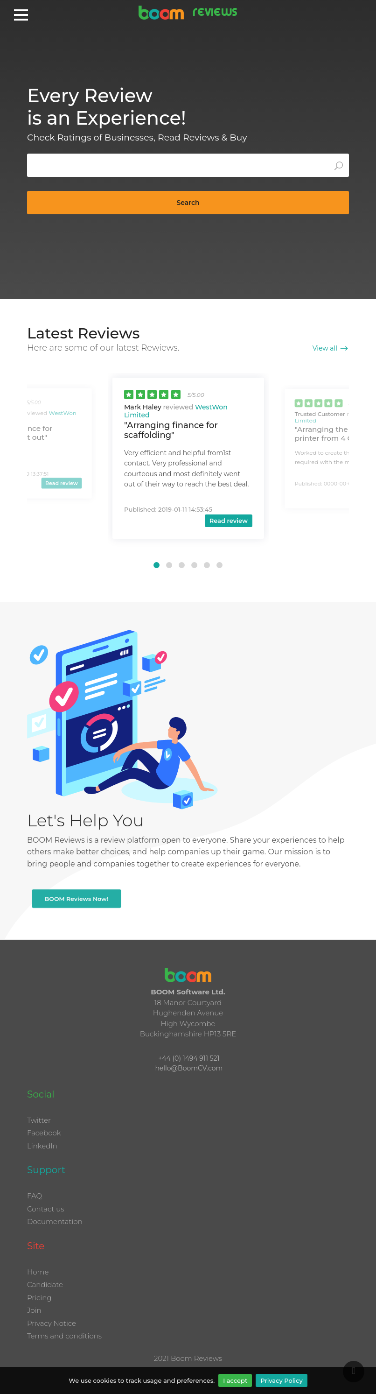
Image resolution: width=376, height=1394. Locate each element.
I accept (235, 1380)
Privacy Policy (281, 1380)
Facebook (44, 1132)
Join (34, 1310)
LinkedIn (42, 1145)
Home (38, 1271)
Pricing (39, 1297)
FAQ (34, 1195)
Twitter (39, 1120)
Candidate (45, 1284)
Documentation (55, 1221)
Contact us (45, 1208)
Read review (61, 483)
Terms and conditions (64, 1335)
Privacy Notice (51, 1323)
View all (325, 348)
